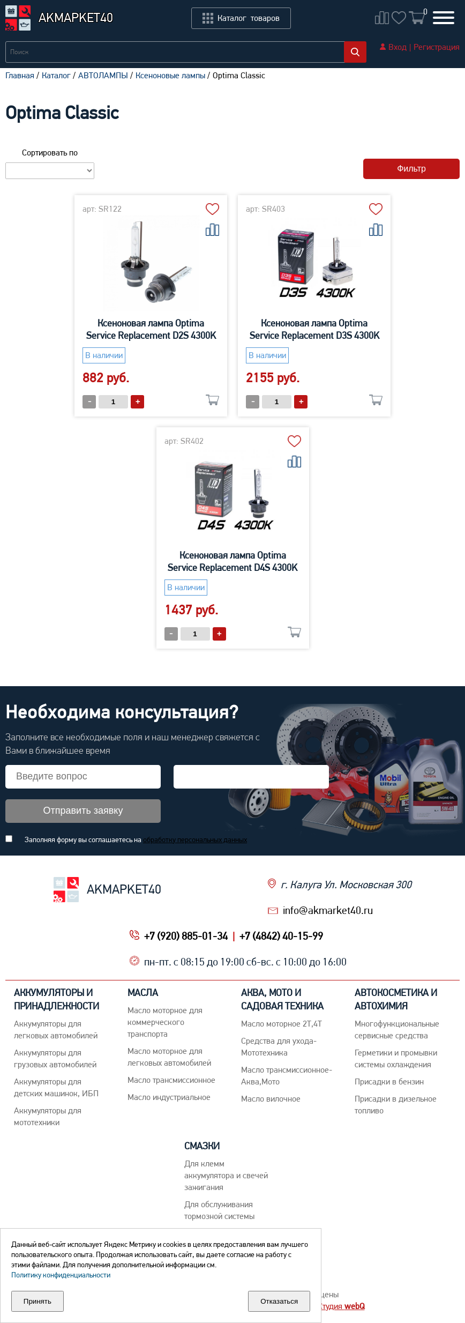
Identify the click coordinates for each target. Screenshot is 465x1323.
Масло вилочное (271, 1099)
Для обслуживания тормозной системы (219, 1210)
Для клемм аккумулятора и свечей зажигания (226, 1175)
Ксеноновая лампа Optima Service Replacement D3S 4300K (314, 329)
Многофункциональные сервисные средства (397, 1029)
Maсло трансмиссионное (171, 1080)
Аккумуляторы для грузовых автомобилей (55, 1058)
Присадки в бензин (389, 1081)
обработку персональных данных (195, 839)
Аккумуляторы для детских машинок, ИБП (56, 1087)
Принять (37, 1301)
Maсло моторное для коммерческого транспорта (165, 1022)
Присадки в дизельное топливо (396, 1105)
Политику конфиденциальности (60, 1274)
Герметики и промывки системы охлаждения (396, 1058)
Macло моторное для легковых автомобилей (169, 1057)
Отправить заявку (83, 810)
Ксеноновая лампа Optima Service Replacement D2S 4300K (151, 329)
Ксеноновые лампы (170, 75)
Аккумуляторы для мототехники (47, 1116)
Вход (397, 47)
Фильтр (411, 168)
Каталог (56, 75)
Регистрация (437, 47)
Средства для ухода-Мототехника (279, 1047)
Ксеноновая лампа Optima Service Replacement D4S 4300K (232, 561)
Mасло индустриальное (169, 1097)
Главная (19, 75)
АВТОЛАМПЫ (103, 75)
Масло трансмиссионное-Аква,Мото (286, 1076)
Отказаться (279, 1301)
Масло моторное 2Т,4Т (281, 1024)
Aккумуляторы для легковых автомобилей (56, 1029)
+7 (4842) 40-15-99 (281, 936)
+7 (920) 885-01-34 (186, 936)
